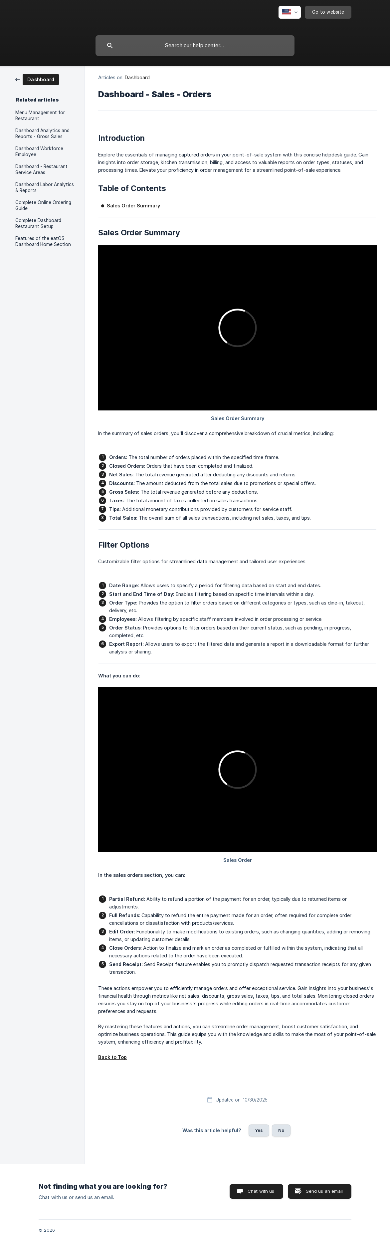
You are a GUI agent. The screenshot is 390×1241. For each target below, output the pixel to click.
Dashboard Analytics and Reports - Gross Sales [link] (42, 133)
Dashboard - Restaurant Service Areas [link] (41, 169)
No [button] (281, 1130)
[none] (290, 12)
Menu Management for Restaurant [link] (40, 115)
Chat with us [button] (261, 1191)
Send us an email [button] (324, 1191)
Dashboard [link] (137, 77)
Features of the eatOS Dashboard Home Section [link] (43, 241)
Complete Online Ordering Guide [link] (43, 205)
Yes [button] (259, 1130)
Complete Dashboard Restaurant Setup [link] (38, 223)
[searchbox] (195, 45)
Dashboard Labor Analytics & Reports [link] (44, 187)
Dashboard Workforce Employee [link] (39, 151)
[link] (37, 79)
